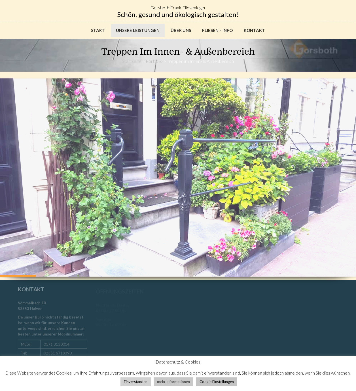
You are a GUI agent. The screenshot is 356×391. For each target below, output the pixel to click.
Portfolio (154, 61)
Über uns (181, 30)
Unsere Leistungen (138, 30)
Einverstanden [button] (135, 381)
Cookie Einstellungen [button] (217, 381)
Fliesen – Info (217, 30)
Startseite (131, 61)
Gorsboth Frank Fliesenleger (178, 7)
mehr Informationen (173, 381)
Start (98, 30)
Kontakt (254, 30)
